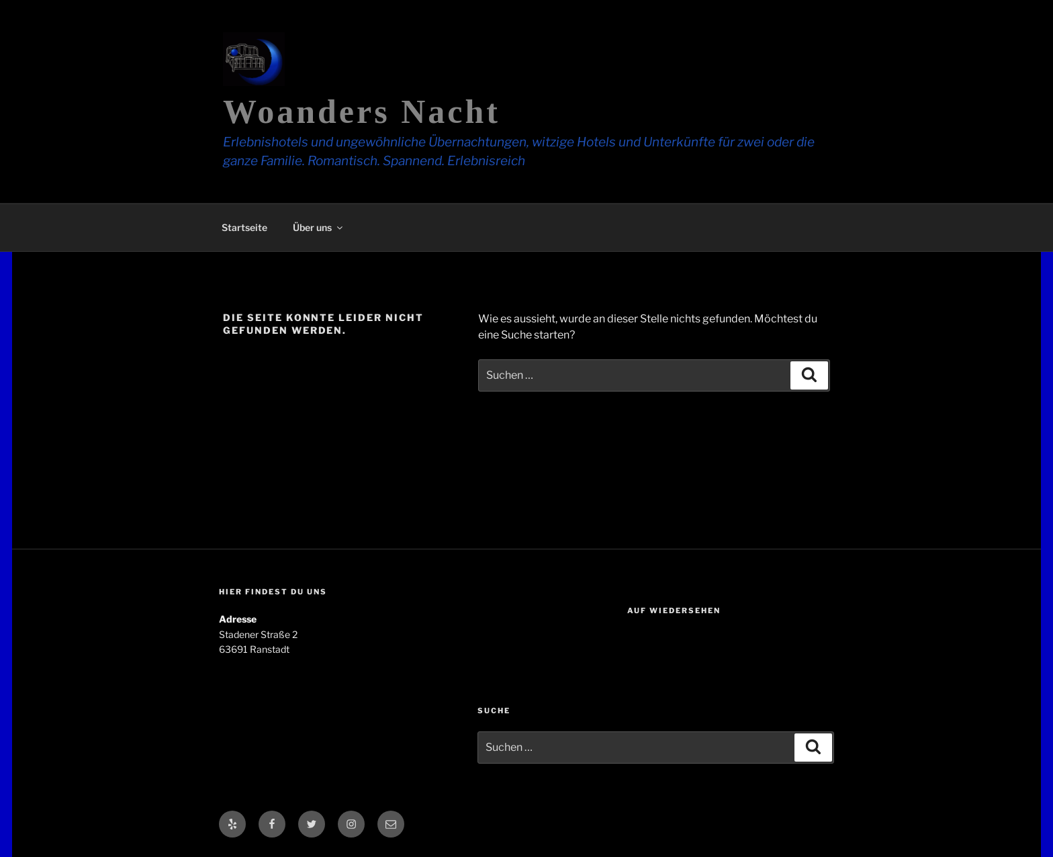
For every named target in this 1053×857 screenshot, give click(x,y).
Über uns (319, 227)
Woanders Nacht (361, 111)
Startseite (244, 227)
